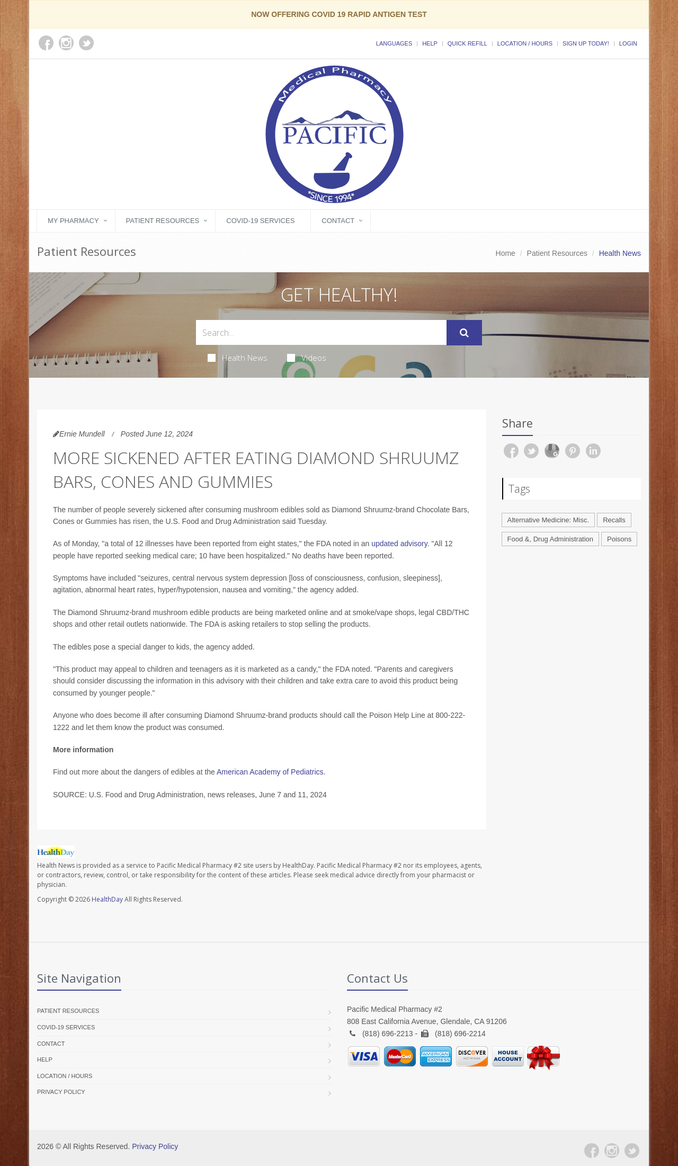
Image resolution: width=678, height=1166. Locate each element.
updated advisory (399, 543)
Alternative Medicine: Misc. (548, 520)
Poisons (619, 539)
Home (505, 253)
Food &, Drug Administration (550, 539)
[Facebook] (591, 1150)
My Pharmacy (73, 221)
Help (430, 43)
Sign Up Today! (586, 43)
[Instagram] (611, 1150)
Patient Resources (163, 221)
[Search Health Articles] (321, 332)
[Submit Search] (464, 332)
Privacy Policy (61, 1092)
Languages (394, 43)
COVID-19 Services (260, 221)
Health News (237, 357)
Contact (338, 221)
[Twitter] (632, 1150)
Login (628, 43)
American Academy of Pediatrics (270, 772)
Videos (306, 357)
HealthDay (107, 899)
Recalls (614, 520)
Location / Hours (524, 43)
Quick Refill (467, 43)
